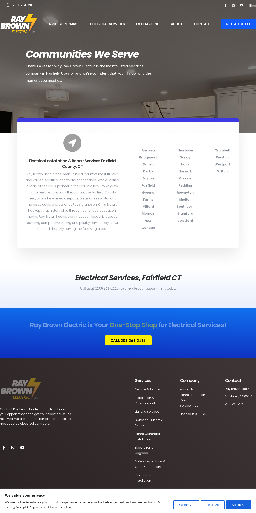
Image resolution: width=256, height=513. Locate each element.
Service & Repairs (61, 24)
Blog (252, 5)
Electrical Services (106, 24)
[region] (128, 501)
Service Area (189, 405)
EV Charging (148, 24)
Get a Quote (238, 24)
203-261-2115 (23, 5)
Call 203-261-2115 (128, 340)
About (177, 24)
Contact (202, 24)
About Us (186, 389)
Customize (186, 505)
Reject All (212, 505)
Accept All (238, 505)
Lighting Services (147, 411)
